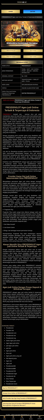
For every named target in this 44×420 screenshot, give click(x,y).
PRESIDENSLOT (26, 66)
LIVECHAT (39, 417)
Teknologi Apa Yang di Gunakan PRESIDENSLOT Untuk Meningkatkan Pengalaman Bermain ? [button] (19, 404)
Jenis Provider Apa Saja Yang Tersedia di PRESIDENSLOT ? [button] (20, 398)
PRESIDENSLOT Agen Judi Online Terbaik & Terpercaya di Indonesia (22, 17)
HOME (4, 418)
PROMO (30, 418)
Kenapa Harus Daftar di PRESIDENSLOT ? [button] (15, 393)
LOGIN (13, 418)
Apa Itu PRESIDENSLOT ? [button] (10, 388)
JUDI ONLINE (10, 100)
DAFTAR (22, 418)
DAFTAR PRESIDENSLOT (29, 93)
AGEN (4, 100)
